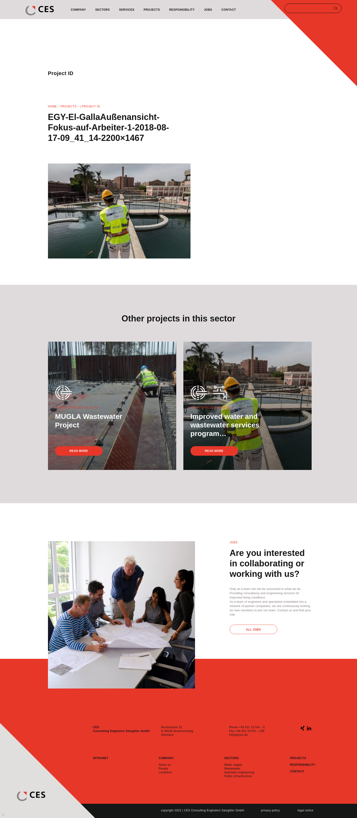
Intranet (101, 758)
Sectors (102, 9)
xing (302, 728)
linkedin (309, 728)
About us (165, 764)
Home (52, 106)
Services (126, 9)
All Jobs (253, 629)
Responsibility (182, 9)
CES (39, 10)
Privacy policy (270, 810)
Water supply (233, 764)
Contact (228, 9)
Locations (165, 772)
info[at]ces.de (238, 735)
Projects (152, 9)
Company (78, 9)
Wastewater (232, 768)
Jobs (208, 9)
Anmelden (3, 814)
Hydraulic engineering (239, 772)
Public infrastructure (238, 776)
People (163, 768)
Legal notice (306, 810)
